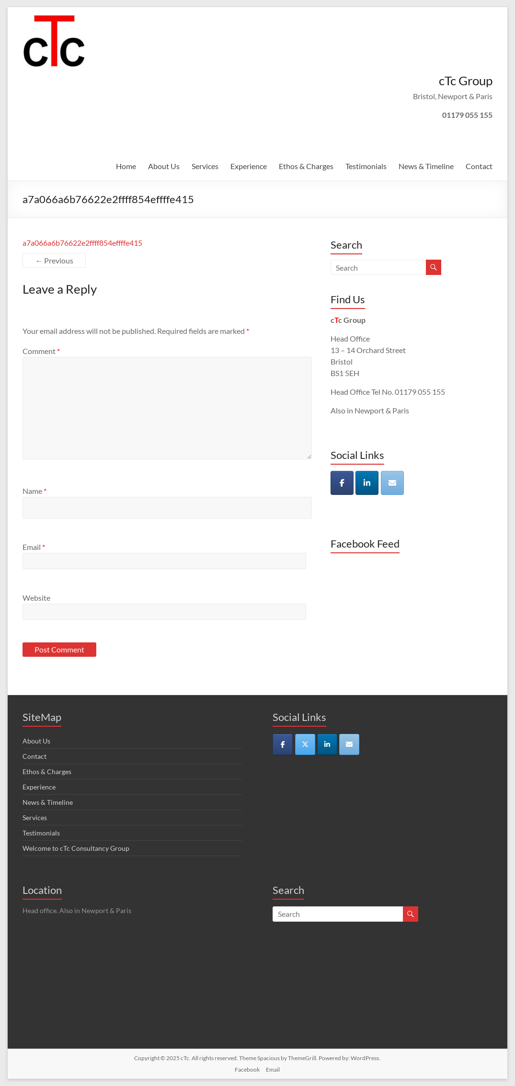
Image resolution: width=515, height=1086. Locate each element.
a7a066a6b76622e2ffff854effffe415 (82, 242)
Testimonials (366, 166)
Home (126, 166)
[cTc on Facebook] (342, 483)
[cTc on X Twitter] (305, 744)
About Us (164, 166)
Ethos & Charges (306, 166)
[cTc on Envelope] (392, 483)
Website (36, 597)
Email (34, 546)
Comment (41, 350)
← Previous (54, 260)
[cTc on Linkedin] (366, 483)
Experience (248, 166)
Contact (479, 166)
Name (34, 490)
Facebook (247, 1069)
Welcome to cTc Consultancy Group (76, 848)
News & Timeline (426, 166)
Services (205, 166)
